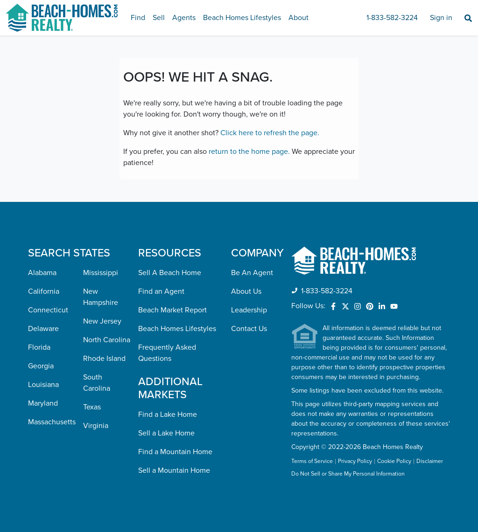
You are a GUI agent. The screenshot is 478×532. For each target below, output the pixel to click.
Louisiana (43, 384)
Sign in (441, 17)
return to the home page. (249, 151)
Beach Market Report (172, 310)
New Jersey (102, 321)
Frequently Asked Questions (167, 353)
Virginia (95, 425)
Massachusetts (52, 422)
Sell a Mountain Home (174, 470)
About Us (246, 291)
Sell (159, 17)
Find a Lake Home (167, 414)
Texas (92, 407)
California (43, 291)
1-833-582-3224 (392, 17)
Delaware (43, 328)
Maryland (43, 403)
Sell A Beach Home (169, 272)
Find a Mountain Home (175, 451)
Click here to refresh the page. (269, 133)
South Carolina (96, 383)
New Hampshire (100, 297)
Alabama (42, 272)
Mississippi (100, 272)
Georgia (41, 366)
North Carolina (106, 340)
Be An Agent (252, 272)
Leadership (249, 310)
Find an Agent (161, 291)
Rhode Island (104, 358)
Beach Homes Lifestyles (242, 17)
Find (138, 17)
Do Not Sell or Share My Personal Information (348, 474)
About (298, 17)
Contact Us (249, 328)
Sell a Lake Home (166, 433)
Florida (39, 347)
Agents (184, 17)
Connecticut (48, 310)
